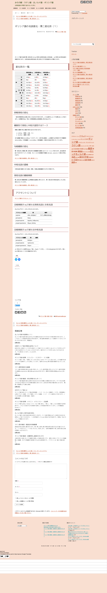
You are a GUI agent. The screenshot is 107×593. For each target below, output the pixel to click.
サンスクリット (79, 121)
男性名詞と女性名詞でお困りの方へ (52, 527)
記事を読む (17, 342)
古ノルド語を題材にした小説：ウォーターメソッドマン (30, 16)
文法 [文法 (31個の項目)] (76, 159)
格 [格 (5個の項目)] (78, 160)
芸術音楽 (77, 103)
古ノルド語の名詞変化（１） (24, 334)
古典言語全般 (79, 127)
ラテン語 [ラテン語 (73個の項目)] (76, 145)
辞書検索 (15, 8)
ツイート (74, 54)
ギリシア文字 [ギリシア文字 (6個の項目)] (84, 139)
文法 (65, 32)
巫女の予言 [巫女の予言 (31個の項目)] (84, 157)
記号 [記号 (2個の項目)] (92, 160)
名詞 (48, 316)
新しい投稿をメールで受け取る (25, 501)
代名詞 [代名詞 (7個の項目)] (81, 149)
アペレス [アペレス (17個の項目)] (82, 136)
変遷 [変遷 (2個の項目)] (78, 157)
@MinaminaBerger (60, 316)
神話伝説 (77, 100)
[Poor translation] (7, 556)
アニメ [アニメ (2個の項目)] (77, 136)
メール (17, 486)
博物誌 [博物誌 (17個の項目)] (80, 151)
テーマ (74, 94)
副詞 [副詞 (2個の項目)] (87, 148)
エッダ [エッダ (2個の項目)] (79, 139)
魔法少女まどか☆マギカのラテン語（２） (78, 531)
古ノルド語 (78, 125)
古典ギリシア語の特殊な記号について (26, 346)
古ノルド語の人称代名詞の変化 (24, 413)
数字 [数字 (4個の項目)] (73, 160)
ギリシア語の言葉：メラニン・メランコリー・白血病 (31, 401)
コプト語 (77, 119)
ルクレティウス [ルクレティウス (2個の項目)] (84, 145)
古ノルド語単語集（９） (79, 72)
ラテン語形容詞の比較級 (22, 367)
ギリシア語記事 (31, 8)
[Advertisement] (41, 44)
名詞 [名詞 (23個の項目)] (73, 157)
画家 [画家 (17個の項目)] (89, 160)
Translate (83, 13)
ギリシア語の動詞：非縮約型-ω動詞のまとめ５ (29, 436)
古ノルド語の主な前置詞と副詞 (81, 82)
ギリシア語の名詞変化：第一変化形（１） (26, 158)
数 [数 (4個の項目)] (92, 157)
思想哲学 (77, 98)
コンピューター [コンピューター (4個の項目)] (82, 142)
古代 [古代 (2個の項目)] (87, 154)
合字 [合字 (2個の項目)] (93, 154)
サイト (17, 492)
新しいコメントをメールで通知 (25, 498)
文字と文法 (76, 107)
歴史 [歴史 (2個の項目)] (83, 160)
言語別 (74, 115)
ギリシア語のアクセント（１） (23, 198)
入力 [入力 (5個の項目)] (85, 148)
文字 (76, 111)
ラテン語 (77, 123)
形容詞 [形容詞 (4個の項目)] (90, 157)
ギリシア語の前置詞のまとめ (51, 525)
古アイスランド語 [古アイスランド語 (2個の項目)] (86, 151)
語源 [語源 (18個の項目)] (73, 162)
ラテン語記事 (22, 8)
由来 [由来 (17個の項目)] (86, 160)
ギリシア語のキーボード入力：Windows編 (78, 536)
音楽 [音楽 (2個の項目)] (76, 162)
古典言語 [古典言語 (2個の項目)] (90, 154)
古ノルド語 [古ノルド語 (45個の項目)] (81, 154)
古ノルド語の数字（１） (79, 66)
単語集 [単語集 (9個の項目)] (75, 151)
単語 (76, 109)
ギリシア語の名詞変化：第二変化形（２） (26, 19)
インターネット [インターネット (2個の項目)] (74, 139)
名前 (17, 481)
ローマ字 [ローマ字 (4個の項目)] (89, 145)
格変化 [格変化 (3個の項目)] (80, 160)
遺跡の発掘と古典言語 (50, 8)
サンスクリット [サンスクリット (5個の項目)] (90, 142)
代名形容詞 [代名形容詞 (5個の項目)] (76, 148)
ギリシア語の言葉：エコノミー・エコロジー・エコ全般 (32, 357)
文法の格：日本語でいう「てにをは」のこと (78, 525)
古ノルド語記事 (40, 8)
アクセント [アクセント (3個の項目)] (74, 136)
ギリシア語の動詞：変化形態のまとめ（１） (28, 379)
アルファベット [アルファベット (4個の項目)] (90, 136)
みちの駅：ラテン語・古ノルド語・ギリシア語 (34, 2)
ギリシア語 (60, 32)
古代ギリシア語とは (21, 390)
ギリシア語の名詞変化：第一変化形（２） (26, 185)
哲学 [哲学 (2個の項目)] (76, 157)
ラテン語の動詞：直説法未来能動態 (26, 424)
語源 (76, 105)
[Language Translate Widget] (79, 11)
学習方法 (77, 96)
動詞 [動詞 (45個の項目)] (90, 148)
